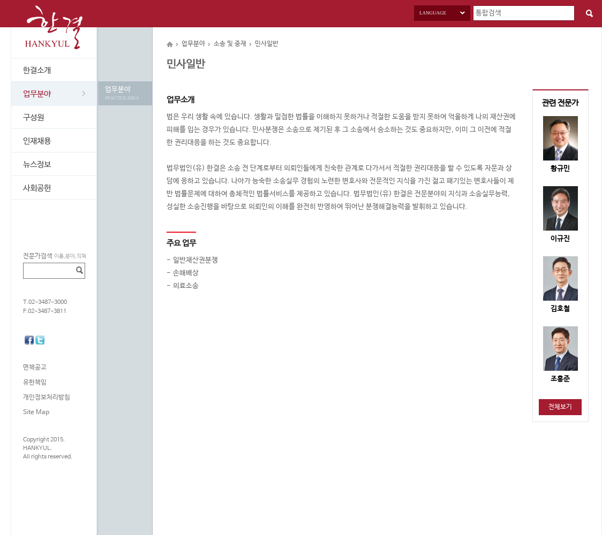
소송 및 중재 (230, 44)
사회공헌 (37, 188)
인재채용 (37, 141)
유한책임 (35, 382)
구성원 (33, 117)
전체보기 (560, 407)
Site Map (36, 412)
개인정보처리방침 (46, 397)
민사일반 (267, 44)
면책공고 (35, 367)
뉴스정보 (37, 164)
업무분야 (54, 93)
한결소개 (37, 70)
